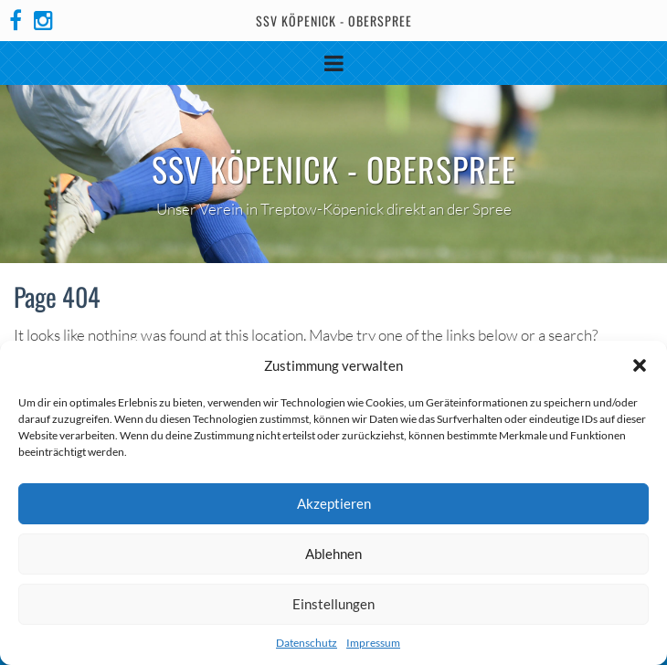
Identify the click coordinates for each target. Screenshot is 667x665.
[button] (639, 365)
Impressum (373, 642)
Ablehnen (333, 553)
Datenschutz (306, 642)
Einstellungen (333, 604)
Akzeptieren (334, 503)
